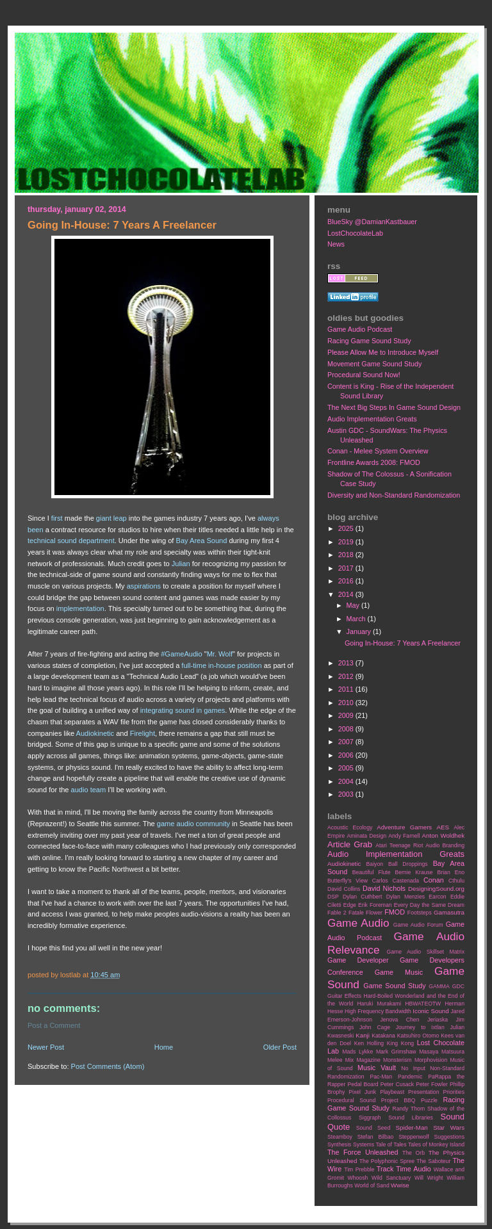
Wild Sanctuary (391, 1178)
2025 (347, 528)
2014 (347, 594)
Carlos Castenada (395, 880)
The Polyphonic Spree (386, 1161)
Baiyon (374, 864)
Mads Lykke (357, 1051)
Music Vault (376, 1067)
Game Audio (358, 922)
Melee (335, 1060)
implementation (80, 608)
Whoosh (358, 1178)
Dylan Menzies (405, 896)
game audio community (193, 823)
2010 (347, 702)
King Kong (400, 1043)
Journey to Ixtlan (420, 1027)
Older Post (280, 1047)
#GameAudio (181, 654)
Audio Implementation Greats (372, 419)
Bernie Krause (413, 872)
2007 (347, 741)
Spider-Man (412, 1127)
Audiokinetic (95, 733)
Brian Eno (451, 872)
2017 (347, 568)
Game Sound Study (394, 985)
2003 (347, 794)
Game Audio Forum (418, 925)
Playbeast (392, 1092)
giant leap (111, 518)
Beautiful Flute (371, 872)
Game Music (399, 972)
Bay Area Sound (201, 540)
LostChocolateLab (355, 233)
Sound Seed (373, 1128)
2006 (347, 755)
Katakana (383, 1035)
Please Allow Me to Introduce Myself (382, 352)
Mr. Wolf (220, 654)
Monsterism (397, 1060)
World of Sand (372, 1185)
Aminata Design (366, 836)
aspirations (144, 586)
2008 (347, 729)
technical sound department (71, 540)
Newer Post (46, 1047)
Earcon (437, 896)
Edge (349, 905)
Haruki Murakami (379, 1003)
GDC (458, 986)
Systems (363, 1144)
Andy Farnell (404, 836)
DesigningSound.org (436, 888)
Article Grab (349, 844)
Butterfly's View (347, 880)
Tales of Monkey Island (436, 1144)
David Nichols (384, 888)
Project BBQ (398, 1100)
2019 (347, 542)
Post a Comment (54, 1025)
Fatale (356, 912)
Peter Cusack (397, 1084)
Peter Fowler (432, 1084)
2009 (347, 715)
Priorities (453, 1092)
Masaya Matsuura (441, 1051)
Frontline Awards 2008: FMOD (373, 462)
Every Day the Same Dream (429, 905)
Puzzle (429, 1100)
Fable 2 (337, 912)
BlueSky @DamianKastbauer (372, 221)
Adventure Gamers (404, 827)
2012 (347, 676)
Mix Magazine (363, 1060)
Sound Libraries (410, 1117)
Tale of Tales (390, 1144)
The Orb (413, 1153)
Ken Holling (369, 1043)
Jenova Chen (400, 1019)
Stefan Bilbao (375, 1137)
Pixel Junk (362, 1092)
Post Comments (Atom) (108, 1066)
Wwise (400, 1185)
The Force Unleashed (362, 1152)
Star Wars (448, 1127)
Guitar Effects (344, 996)
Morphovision (430, 1060)
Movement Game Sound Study (374, 364)
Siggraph (370, 1117)
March (357, 619)
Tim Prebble (359, 1169)
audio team (88, 790)
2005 (347, 768)
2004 (347, 781)
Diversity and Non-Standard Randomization (393, 495)
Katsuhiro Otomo (418, 1035)
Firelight (142, 733)
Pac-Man (381, 1076)
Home (163, 1047)
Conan (433, 880)
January (360, 631)
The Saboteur (433, 1161)
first (57, 518)
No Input (413, 1068)
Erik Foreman (375, 905)
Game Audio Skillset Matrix (425, 951)
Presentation (423, 1092)
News (336, 244)
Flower (374, 912)
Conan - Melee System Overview (378, 451)
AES (443, 827)
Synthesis (339, 1144)
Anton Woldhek (443, 835)
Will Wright (428, 1178)
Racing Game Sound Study (369, 341)
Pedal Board (362, 1084)
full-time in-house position (221, 665)
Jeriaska (437, 1019)
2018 (347, 554)
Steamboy (339, 1137)
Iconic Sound (430, 1010)
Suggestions (449, 1137)
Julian (181, 563)
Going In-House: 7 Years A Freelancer (403, 643)
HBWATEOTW (423, 1003)
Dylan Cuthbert (362, 896)
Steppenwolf (413, 1137)
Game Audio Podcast (359, 329)
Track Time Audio (404, 1169)
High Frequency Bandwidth (378, 1011)
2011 (347, 689)
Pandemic (410, 1076)
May (354, 605)
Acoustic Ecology (349, 827)
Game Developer (358, 960)
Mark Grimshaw (396, 1051)
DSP (333, 896)
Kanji (363, 1035)
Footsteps (419, 912)
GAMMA (439, 986)
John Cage (374, 1027)
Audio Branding (444, 845)
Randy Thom (408, 1108)
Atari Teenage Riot (399, 845)
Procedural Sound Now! (363, 374)
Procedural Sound (351, 1100)
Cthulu (456, 880)
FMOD (394, 912)
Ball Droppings (408, 864)
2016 (347, 581)
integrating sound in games (183, 710)
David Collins (343, 889)
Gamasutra (449, 912)
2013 (347, 663)
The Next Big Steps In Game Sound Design (394, 407)
